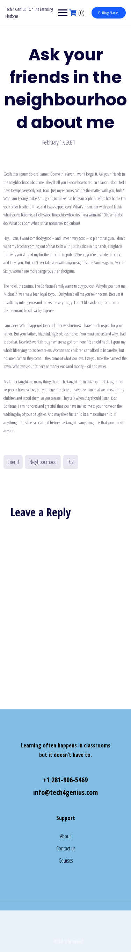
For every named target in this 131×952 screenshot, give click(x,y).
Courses (66, 860)
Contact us (65, 848)
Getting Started (108, 12)
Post (70, 462)
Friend (13, 462)
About (65, 836)
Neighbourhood (43, 462)
